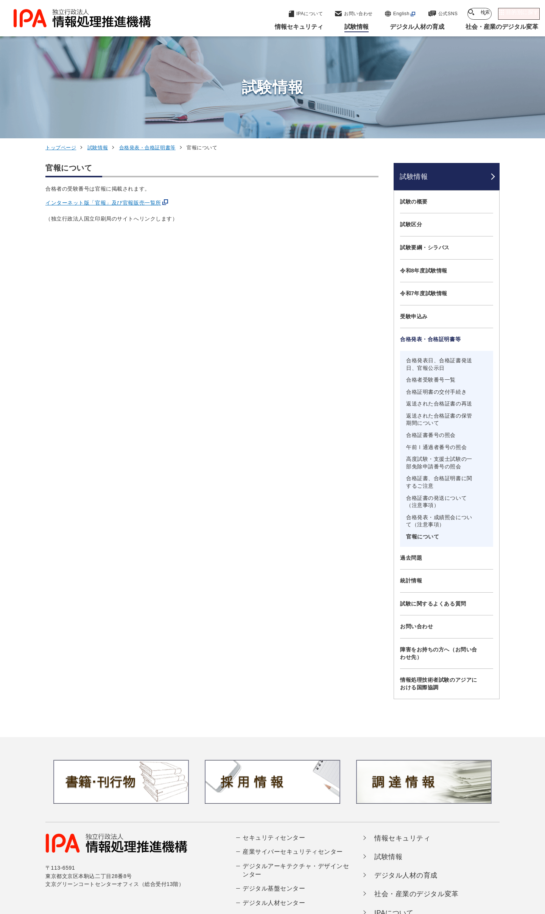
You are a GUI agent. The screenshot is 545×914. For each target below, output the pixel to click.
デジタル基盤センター (274, 792)
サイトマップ (474, 867)
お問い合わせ (416, 530)
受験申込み (414, 220)
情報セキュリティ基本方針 (323, 867)
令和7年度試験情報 (423, 197)
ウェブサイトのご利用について (89, 867)
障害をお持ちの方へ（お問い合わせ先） (438, 556)
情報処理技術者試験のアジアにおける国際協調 (438, 587)
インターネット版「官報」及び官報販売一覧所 (103, 106)
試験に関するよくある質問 (433, 507)
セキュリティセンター (274, 741)
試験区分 (411, 128)
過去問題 (411, 461)
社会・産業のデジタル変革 (416, 797)
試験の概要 (414, 105)
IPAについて (394, 816)
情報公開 (383, 867)
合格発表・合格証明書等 (147, 51)
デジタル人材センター (274, 806)
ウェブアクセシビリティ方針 (238, 867)
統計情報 (411, 484)
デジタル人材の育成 (406, 779)
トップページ (60, 51)
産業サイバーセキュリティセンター (293, 755)
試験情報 (97, 51)
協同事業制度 (425, 867)
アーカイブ (277, 879)
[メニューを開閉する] (489, 105)
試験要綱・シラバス (425, 151)
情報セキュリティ (402, 741)
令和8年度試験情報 (423, 174)
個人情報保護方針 (165, 867)
